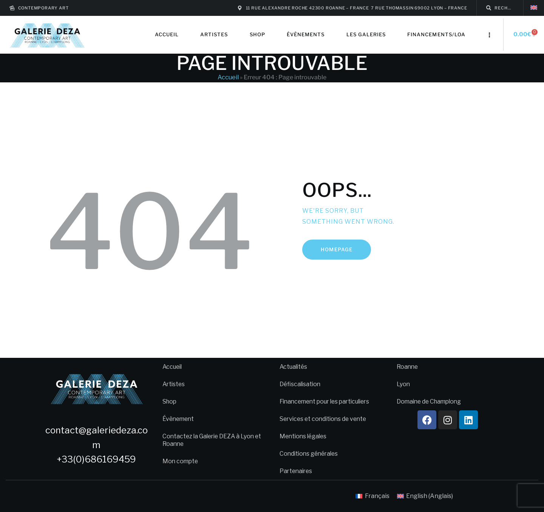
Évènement (179, 418)
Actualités (294, 366)
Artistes (174, 384)
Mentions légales (304, 436)
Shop (170, 401)
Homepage (336, 249)
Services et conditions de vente (325, 418)
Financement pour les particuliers (328, 401)
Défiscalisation (301, 384)
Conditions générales (311, 453)
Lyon (404, 384)
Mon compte (180, 461)
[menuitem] (534, 7)
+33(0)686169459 (96, 459)
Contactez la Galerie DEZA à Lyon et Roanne (210, 440)
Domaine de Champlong (431, 401)
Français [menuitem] (377, 496)
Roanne (408, 366)
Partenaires (297, 471)
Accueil (228, 77)
